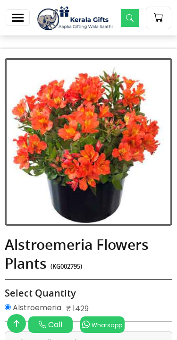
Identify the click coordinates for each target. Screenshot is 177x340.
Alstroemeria (33, 307)
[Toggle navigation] (18, 17)
